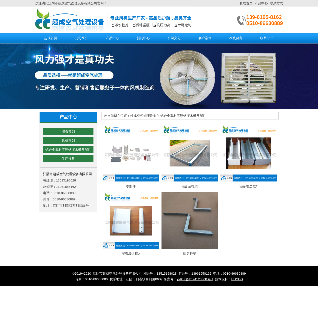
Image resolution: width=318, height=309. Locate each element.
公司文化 (174, 38)
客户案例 (204, 38)
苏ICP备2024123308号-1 (195, 279)
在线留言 (235, 38)
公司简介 (81, 38)
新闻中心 (143, 38)
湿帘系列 (68, 132)
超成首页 (246, 3)
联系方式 (276, 3)
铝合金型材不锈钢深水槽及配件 (68, 149)
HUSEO (237, 279)
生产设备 (68, 158)
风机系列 (68, 141)
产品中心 (261, 3)
